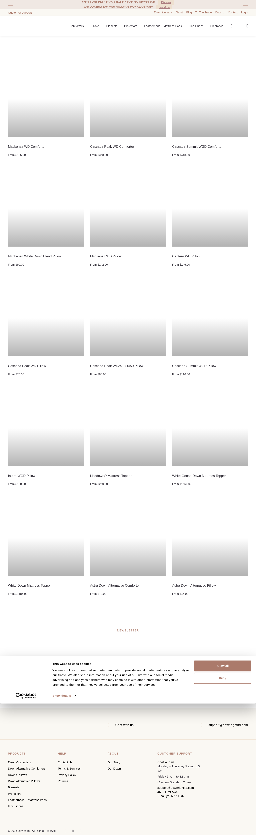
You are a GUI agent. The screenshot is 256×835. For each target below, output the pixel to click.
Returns (63, 780)
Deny (222, 809)
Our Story (114, 763)
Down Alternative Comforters (27, 769)
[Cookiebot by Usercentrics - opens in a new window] (25, 827)
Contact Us (65, 763)
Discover (166, 2)
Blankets (111, 23)
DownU (220, 9)
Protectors (130, 23)
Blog (189, 9)
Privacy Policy (67, 774)
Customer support (20, 9)
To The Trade (203, 9)
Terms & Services (70, 769)
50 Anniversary (162, 9)
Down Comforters (20, 763)
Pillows (95, 23)
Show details (61, 827)
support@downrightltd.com (225, 726)
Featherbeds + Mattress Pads (163, 23)
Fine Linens (196, 23)
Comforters (77, 23)
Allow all (223, 797)
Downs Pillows (18, 774)
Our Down (114, 769)
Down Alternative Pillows (24, 780)
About (179, 9)
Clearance (216, 23)
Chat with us (123, 726)
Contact (233, 9)
